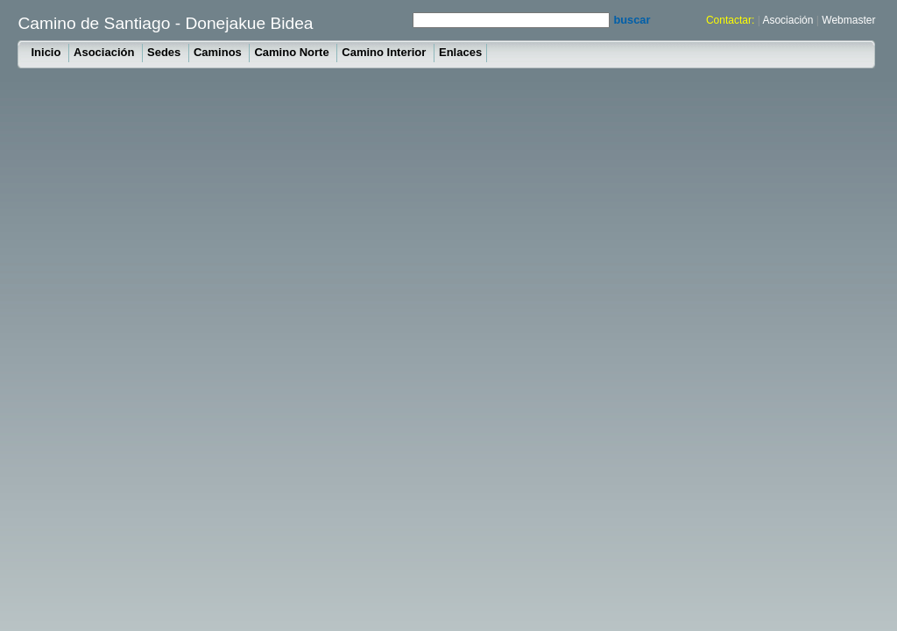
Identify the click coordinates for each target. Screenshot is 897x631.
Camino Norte (293, 52)
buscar (631, 19)
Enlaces (460, 52)
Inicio (47, 52)
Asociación (787, 20)
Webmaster (848, 20)
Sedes (165, 52)
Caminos (219, 52)
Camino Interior (385, 52)
